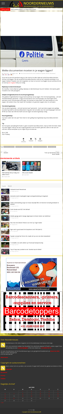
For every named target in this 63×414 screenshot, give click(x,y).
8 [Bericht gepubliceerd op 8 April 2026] (22, 394)
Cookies (3, 378)
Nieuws (47, 73)
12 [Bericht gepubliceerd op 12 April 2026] (58, 394)
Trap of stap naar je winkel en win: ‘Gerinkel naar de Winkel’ (25, 249)
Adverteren (4, 357)
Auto (22, 73)
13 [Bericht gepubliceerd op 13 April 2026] (5, 396)
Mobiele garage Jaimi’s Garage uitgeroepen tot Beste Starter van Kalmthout (30, 216)
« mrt (2, 402)
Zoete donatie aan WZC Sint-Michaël (20, 209)
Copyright (9, 369)
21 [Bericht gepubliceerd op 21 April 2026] (14, 398)
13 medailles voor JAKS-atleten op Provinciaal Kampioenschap (26, 243)
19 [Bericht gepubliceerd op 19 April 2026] (58, 396)
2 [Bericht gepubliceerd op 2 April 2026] (31, 391)
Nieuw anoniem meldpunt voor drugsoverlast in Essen (23, 9)
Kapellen (43, 73)
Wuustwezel (52, 73)
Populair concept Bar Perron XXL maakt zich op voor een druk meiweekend (30, 236)
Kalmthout (38, 73)
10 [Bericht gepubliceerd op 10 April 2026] (40, 394)
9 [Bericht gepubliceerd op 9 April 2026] (31, 394)
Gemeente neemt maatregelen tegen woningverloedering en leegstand (29, 196)
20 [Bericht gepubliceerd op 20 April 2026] (5, 398)
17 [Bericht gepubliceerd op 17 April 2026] (40, 396)
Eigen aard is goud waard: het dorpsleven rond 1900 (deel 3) (26, 229)
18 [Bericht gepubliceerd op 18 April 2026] (49, 396)
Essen (34, 73)
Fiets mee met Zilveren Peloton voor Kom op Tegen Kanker (26, 222)
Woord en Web (54, 351)
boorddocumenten (9, 146)
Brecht (30, 73)
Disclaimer (4, 372)
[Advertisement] (31, 23)
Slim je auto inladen (27, 172)
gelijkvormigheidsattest (40, 146)
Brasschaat (26, 73)
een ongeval (12, 83)
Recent (10, 186)
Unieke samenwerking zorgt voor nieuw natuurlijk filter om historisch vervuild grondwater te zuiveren (34, 203)
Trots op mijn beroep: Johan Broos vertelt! (51, 153)
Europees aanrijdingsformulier (24, 146)
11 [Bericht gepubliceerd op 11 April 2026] (49, 394)
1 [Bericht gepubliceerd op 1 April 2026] (22, 391)
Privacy (3, 375)
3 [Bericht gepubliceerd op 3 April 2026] (40, 391)
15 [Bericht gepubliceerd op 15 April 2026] (22, 396)
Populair (4, 186)
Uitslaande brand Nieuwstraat (18, 189)
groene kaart (52, 146)
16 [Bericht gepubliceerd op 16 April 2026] (31, 396)
